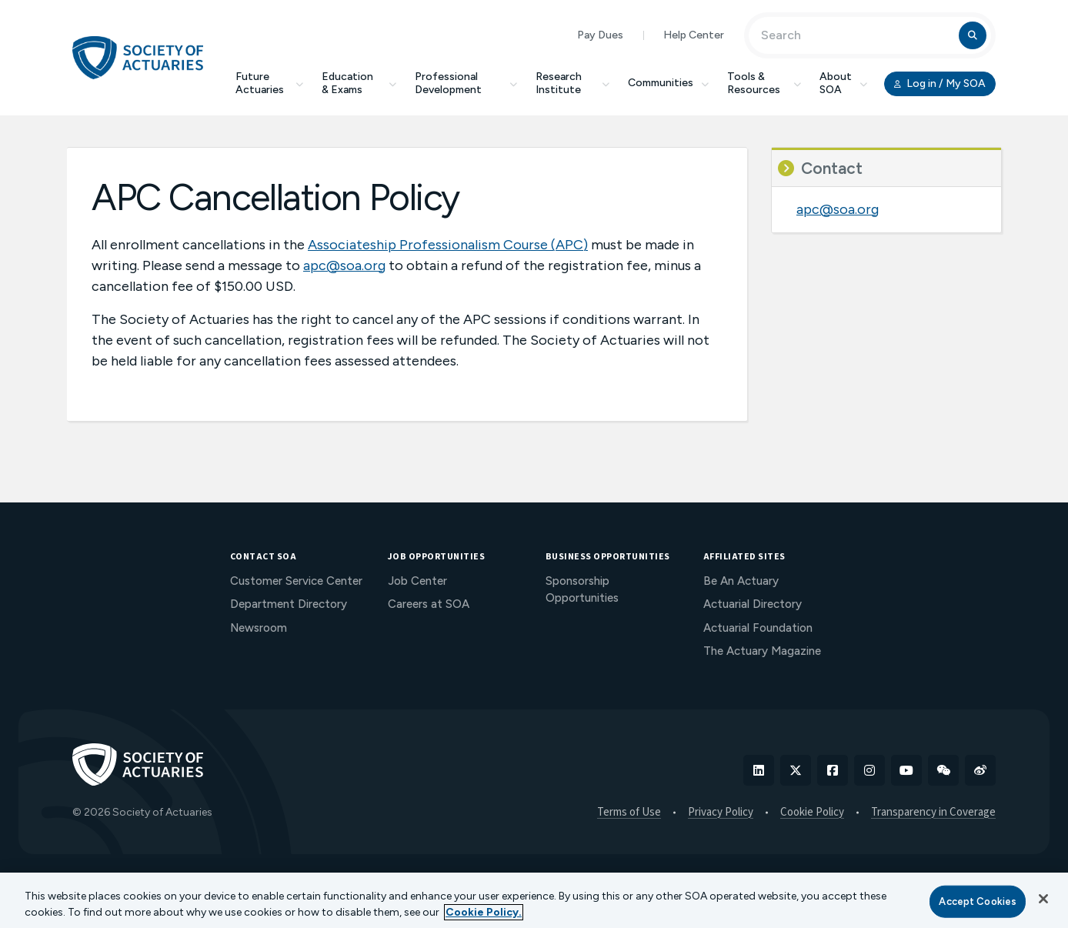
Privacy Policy (720, 813)
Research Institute (572, 83)
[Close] (1043, 899)
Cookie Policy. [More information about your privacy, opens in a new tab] (484, 912)
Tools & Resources (764, 83)
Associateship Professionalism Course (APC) (448, 244)
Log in (940, 84)
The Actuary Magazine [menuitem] (762, 651)
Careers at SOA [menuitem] (428, 604)
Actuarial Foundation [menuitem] (758, 628)
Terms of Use (629, 813)
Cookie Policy (812, 813)
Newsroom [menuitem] (258, 628)
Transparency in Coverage (933, 813)
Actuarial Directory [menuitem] (752, 604)
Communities (668, 82)
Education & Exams (359, 83)
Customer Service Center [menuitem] (296, 581)
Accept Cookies (977, 901)
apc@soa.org (344, 265)
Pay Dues (600, 35)
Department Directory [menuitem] (288, 604)
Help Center (693, 35)
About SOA (843, 83)
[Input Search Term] (856, 35)
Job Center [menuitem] (417, 581)
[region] (534, 900)
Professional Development (466, 83)
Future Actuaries (269, 83)
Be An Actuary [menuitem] (741, 581)
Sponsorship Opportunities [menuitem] (582, 590)
